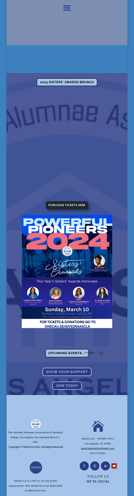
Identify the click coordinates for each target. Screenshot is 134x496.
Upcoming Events (65, 336)
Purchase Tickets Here (66, 188)
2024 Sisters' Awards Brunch (67, 65)
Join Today (67, 369)
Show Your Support (67, 355)
